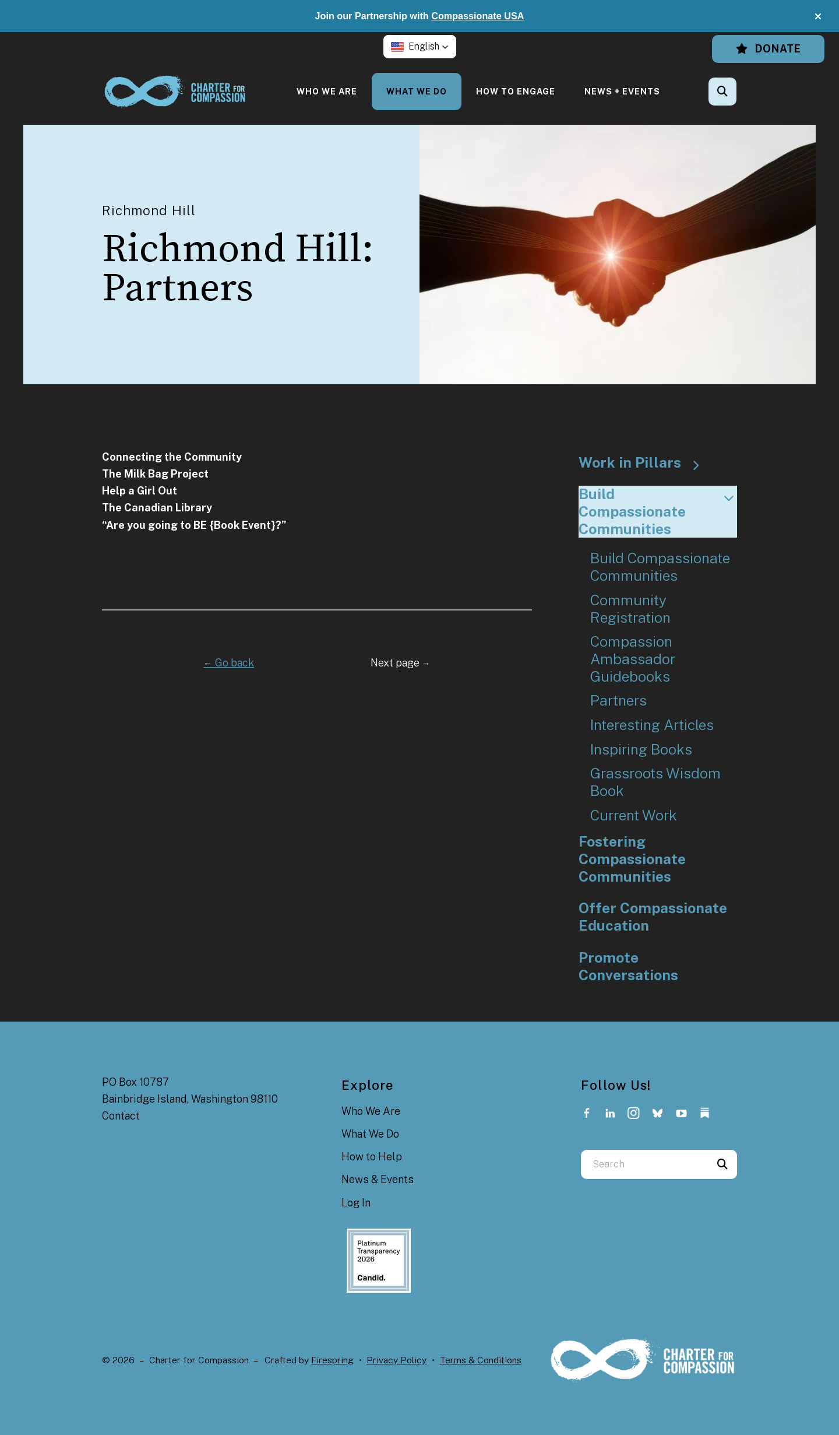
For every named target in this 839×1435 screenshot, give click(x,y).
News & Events (377, 1179)
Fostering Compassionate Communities (632, 859)
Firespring (332, 1360)
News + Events (622, 91)
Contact (121, 1116)
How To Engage (515, 91)
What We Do (416, 91)
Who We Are (327, 91)
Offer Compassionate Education (653, 917)
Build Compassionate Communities (658, 511)
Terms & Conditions (480, 1360)
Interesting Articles (652, 725)
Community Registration (630, 609)
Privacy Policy (396, 1360)
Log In (356, 1203)
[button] (818, 16)
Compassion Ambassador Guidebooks (632, 659)
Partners (618, 700)
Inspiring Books (641, 749)
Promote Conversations (628, 966)
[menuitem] (327, 91)
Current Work (633, 815)
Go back (228, 663)
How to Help (371, 1156)
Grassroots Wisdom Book (655, 782)
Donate (768, 49)
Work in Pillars (644, 463)
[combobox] (644, 1164)
